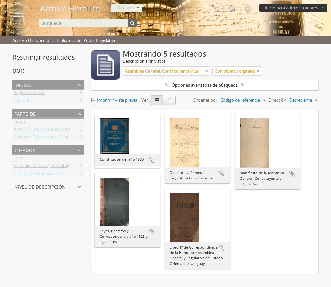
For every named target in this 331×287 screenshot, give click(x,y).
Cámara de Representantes (40, 175)
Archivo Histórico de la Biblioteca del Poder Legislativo (66, 130)
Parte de (25, 113)
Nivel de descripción (39, 186)
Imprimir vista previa (114, 100)
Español (21, 102)
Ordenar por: (205, 100)
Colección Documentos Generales (46, 138)
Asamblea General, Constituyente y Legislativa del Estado (69, 167)
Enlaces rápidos (247, 8)
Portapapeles (215, 8)
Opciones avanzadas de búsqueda (205, 85)
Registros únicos (29, 94)
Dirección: (277, 100)
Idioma (231, 8)
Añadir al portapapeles (152, 160)
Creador (25, 149)
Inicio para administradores (291, 8)
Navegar (125, 8)
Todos (20, 122)
